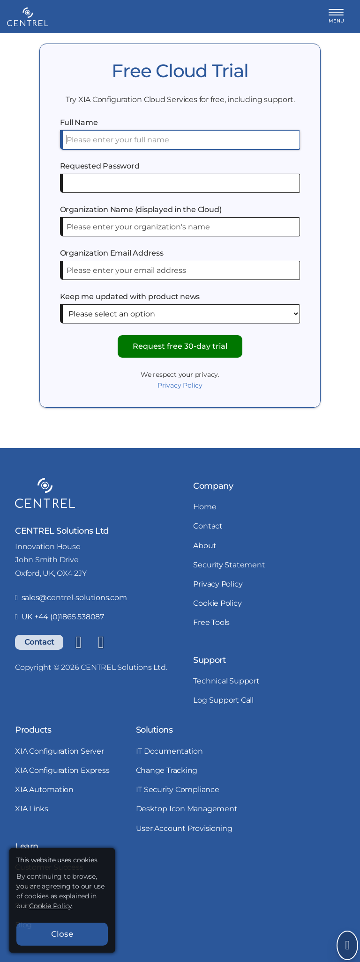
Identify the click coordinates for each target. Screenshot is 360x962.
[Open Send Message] (347, 945)
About (204, 545)
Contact (39, 642)
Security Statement (229, 564)
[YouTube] (100, 642)
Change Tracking (167, 770)
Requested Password (100, 166)
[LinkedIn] (78, 642)
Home (204, 506)
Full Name (79, 122)
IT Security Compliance (177, 789)
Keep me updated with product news (130, 296)
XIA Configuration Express (62, 770)
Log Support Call (223, 700)
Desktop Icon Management (187, 808)
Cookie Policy (217, 603)
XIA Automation (44, 789)
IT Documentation (169, 751)
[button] (336, 16)
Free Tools (211, 622)
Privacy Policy (180, 385)
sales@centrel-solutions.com (71, 597)
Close (62, 934)
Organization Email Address (112, 253)
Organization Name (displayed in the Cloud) (141, 209)
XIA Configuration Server (59, 751)
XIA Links (31, 808)
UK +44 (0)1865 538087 (59, 616)
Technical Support (226, 680)
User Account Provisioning (184, 828)
